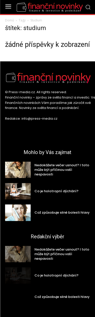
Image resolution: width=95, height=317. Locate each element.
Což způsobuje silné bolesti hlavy (62, 212)
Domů (9, 20)
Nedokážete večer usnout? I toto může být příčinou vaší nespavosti (61, 170)
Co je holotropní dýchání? (56, 191)
